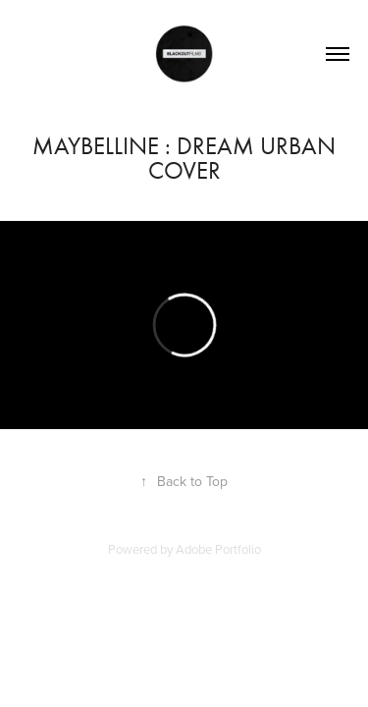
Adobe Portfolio (218, 549)
